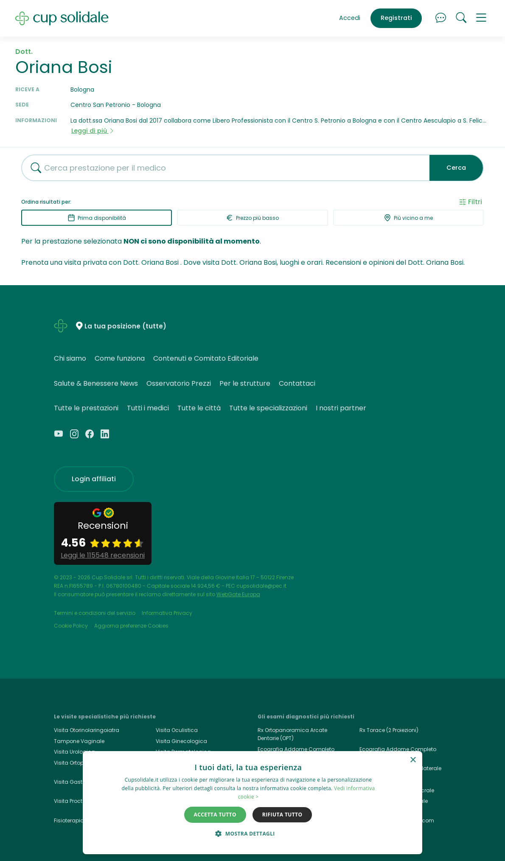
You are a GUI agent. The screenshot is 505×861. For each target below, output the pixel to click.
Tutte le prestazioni (86, 408)
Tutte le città (199, 408)
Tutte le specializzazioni (268, 408)
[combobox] (222, 167)
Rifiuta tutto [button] (282, 814)
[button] (481, 18)
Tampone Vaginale (79, 741)
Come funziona (120, 358)
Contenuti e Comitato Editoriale (205, 358)
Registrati (396, 18)
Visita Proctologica (78, 801)
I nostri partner (341, 408)
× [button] (413, 760)
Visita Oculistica (177, 730)
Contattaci (297, 383)
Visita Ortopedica (76, 762)
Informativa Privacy (167, 613)
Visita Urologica (74, 751)
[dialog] (252, 802)
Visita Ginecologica (181, 741)
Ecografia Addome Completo (397, 749)
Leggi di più (93, 130)
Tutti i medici (148, 408)
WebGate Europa (238, 594)
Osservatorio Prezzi (178, 383)
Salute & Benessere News (96, 383)
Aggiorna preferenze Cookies (131, 625)
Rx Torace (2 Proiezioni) (388, 730)
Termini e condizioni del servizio (94, 613)
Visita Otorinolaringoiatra (86, 730)
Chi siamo (70, 358)
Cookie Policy (71, 625)
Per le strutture (244, 383)
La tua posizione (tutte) (125, 326)
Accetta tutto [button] (215, 814)
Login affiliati (94, 479)
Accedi (349, 18)
